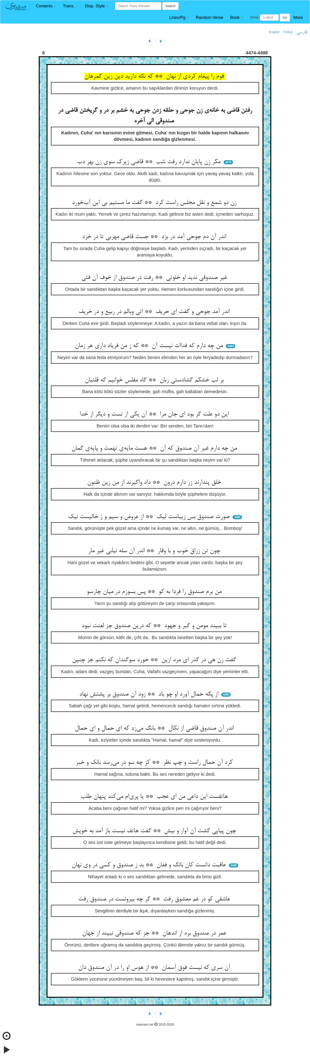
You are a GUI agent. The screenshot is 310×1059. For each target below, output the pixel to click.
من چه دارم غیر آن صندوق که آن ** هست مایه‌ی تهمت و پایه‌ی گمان (155, 448)
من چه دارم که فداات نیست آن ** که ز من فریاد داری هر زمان (150, 346)
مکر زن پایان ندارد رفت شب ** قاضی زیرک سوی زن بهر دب (149, 162)
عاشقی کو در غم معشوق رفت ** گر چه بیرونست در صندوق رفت (155, 899)
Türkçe (288, 32)
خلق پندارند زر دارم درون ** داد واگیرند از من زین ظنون (155, 482)
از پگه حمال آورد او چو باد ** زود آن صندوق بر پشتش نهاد (149, 694)
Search (170, 6)
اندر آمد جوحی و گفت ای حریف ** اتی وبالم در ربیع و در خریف (155, 312)
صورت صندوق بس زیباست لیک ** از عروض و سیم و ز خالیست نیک (149, 517)
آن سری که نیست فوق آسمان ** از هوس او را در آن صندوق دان (155, 967)
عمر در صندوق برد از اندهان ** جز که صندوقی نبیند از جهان (155, 933)
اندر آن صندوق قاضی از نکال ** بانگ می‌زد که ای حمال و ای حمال (155, 728)
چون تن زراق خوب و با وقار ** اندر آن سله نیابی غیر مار (155, 551)
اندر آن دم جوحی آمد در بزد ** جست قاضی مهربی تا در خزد (155, 237)
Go (285, 17)
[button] (45, 6)
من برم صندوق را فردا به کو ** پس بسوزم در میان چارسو (155, 592)
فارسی (301, 32)
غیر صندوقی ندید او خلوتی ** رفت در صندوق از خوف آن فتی (155, 277)
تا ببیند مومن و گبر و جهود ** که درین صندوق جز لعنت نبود (155, 626)
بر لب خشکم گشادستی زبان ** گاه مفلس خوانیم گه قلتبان (155, 380)
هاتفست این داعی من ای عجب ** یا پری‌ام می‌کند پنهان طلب (155, 796)
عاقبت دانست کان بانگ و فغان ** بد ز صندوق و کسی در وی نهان (150, 865)
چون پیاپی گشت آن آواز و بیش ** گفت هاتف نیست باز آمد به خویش (155, 831)
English (274, 32)
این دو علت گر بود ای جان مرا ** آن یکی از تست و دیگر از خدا (155, 414)
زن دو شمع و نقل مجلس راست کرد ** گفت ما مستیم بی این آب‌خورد (155, 202)
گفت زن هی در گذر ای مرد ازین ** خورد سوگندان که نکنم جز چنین (155, 660)
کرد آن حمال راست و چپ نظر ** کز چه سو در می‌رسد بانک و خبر (155, 762)
